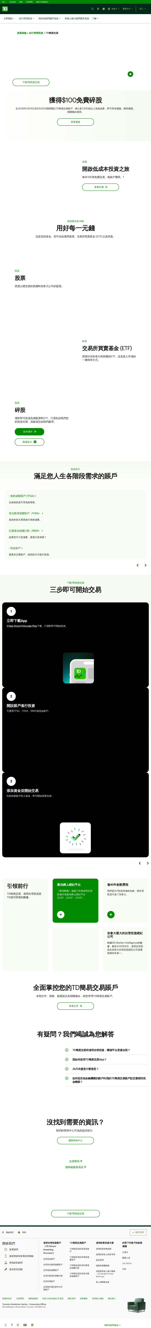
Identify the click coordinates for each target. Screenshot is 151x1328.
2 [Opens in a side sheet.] (72, 890)
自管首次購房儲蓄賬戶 (53, 1257)
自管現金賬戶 (49, 1252)
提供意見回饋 (14, 1262)
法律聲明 (20, 1291)
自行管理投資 (26, 18)
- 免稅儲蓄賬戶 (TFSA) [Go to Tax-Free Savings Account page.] (21, 488)
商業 (21, 2)
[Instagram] (18, 1318)
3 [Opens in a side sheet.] (81, 890)
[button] (92, 9)
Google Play (37, 65)
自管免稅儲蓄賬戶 (51, 1263)
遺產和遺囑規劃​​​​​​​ (102, 1258)
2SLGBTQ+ (127, 1256)
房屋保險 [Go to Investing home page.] (21, 26)
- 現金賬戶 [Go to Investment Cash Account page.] (14, 540)
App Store (21, 65)
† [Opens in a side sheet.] (123, 169)
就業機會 (84, 1291)
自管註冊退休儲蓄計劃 (53, 1268)
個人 (3, 2)
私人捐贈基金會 (102, 1275)
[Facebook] (11, 1318)
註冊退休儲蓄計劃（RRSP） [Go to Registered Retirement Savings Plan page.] (25, 523)
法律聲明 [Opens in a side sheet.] (74, 1154)
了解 (95, 18)
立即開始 (9, 18)
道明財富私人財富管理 (105, 1247)
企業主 (125, 1245)
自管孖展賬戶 (49, 1274)
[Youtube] (25, 1318)
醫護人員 (126, 1250)
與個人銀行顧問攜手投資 (77, 18)
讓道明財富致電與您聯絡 (20, 1249)
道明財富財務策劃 (103, 1241)
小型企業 (12, 2)
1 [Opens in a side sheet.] (63, 890)
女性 (124, 1262)
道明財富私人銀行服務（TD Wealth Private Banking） (105, 1266)
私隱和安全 (7, 1291)
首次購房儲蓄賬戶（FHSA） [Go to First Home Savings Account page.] (25, 505)
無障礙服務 (33, 1291)
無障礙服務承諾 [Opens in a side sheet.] (74, 1160)
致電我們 (12, 1242)
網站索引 (112, 1291)
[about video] (107, 56)
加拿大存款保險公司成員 (52, 1291)
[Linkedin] (32, 1318)
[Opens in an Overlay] (29, 434)
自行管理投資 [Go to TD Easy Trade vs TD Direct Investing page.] (36, 26)
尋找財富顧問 (14, 1255)
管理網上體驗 (98, 1291)
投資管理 (100, 1253)
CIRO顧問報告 (111, 1318)
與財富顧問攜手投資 (49, 18)
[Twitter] (5, 1318)
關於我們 (72, 1291)
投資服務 (29, 2)
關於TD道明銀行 (42, 2)
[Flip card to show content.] (60, 907)
